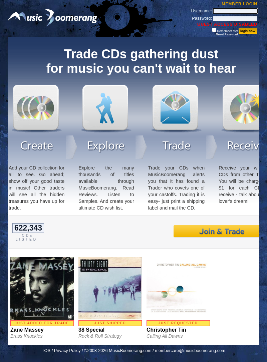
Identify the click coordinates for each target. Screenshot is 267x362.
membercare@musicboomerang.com (190, 350)
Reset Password (227, 34)
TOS (46, 350)
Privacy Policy (67, 350)
